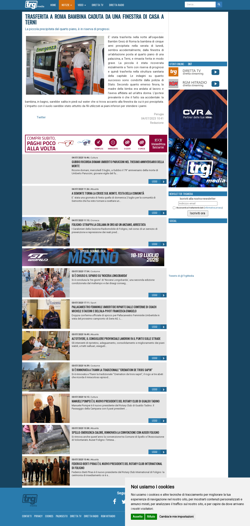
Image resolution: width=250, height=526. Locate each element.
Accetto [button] (138, 516)
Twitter (41, 117)
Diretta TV (97, 5)
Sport (93, 303)
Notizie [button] (67, 5)
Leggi (159, 181)
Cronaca (95, 220)
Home (54, 5)
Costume (95, 271)
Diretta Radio (116, 5)
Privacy (38, 516)
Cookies (49, 516)
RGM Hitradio (108, 516)
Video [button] (82, 5)
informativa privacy (213, 208)
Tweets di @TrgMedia (181, 275)
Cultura (94, 157)
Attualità (95, 189)
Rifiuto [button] (151, 516)
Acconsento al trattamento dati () (199, 208)
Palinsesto (62, 516)
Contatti (27, 516)
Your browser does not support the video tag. (198, 36)
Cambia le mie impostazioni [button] (176, 516)
